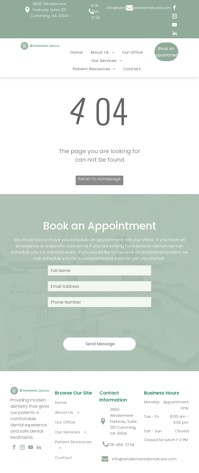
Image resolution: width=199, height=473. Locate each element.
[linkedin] (174, 34)
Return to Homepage (99, 179)
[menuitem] (77, 52)
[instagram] (174, 17)
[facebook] (174, 8)
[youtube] (174, 25)
